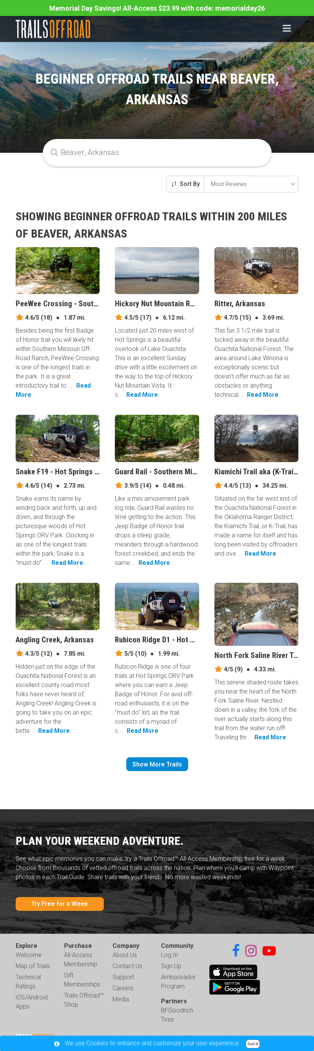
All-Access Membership (80, 959)
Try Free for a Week (59, 903)
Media (121, 999)
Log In (169, 955)
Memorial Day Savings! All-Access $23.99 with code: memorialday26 (157, 8)
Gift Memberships (82, 980)
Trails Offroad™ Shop (84, 1000)
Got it (253, 1043)
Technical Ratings (28, 981)
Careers (123, 988)
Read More (142, 394)
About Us (125, 955)
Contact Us (127, 966)
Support (123, 977)
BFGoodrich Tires (177, 1015)
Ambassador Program (178, 981)
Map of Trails (33, 966)
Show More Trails (157, 764)
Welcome (29, 955)
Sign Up (171, 966)
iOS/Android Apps (32, 1002)
